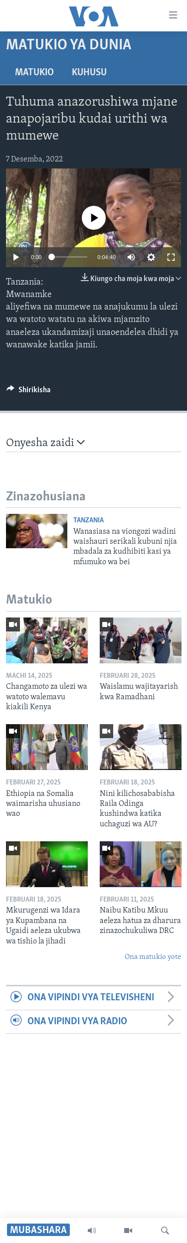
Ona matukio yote (153, 957)
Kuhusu (89, 73)
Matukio (34, 73)
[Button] (28, 392)
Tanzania (88, 520)
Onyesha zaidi (45, 443)
